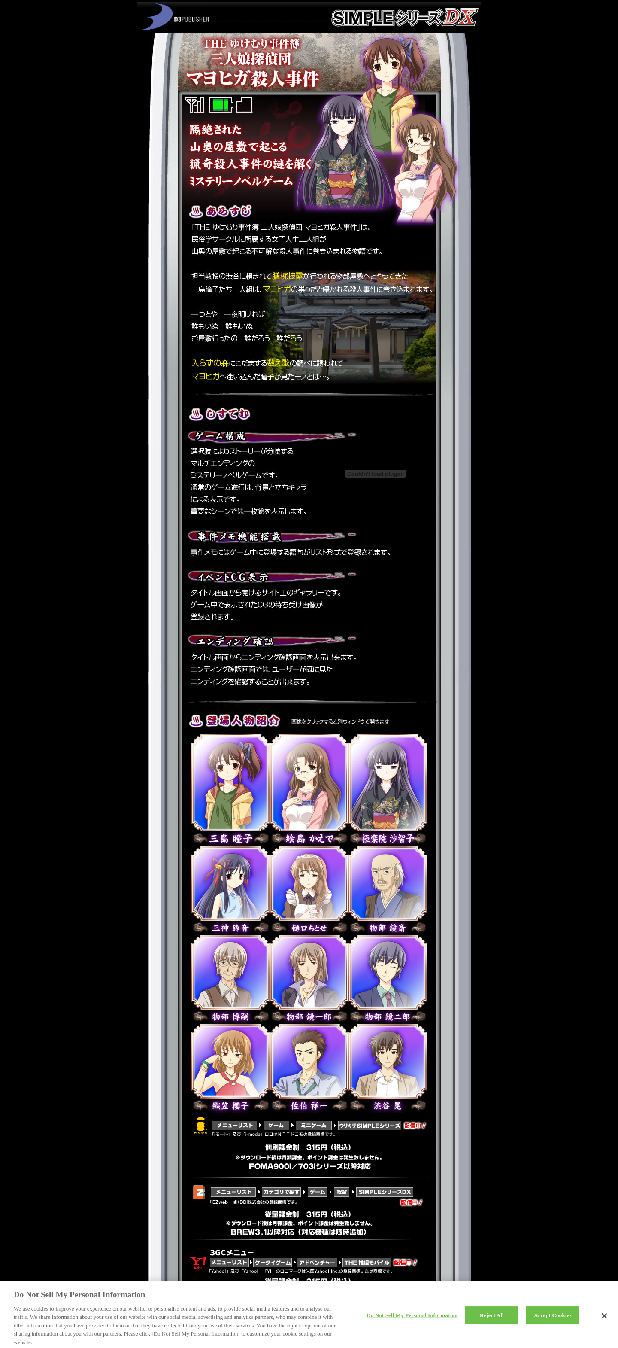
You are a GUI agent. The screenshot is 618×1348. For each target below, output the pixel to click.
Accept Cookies (552, 1318)
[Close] (604, 1319)
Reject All (492, 1318)
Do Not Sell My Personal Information (412, 1318)
